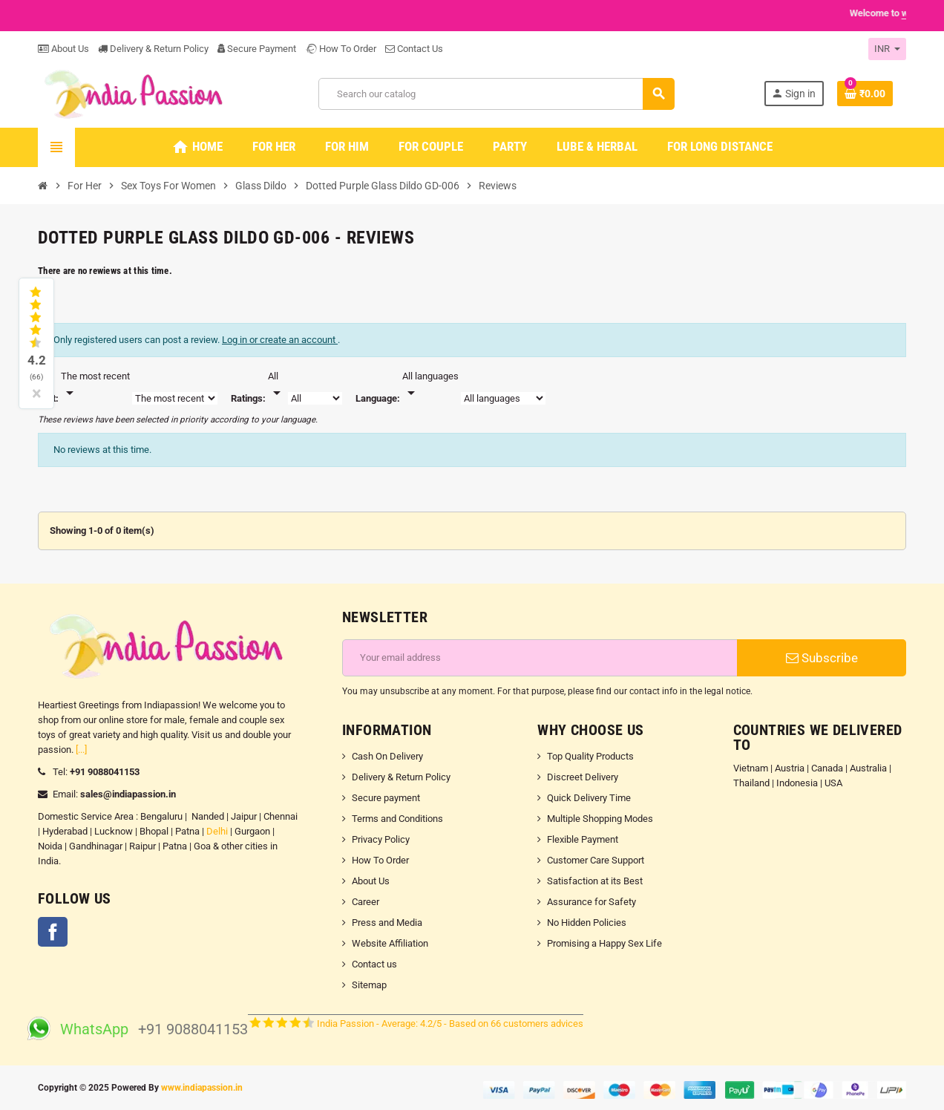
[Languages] (430, 385)
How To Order (340, 48)
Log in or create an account (280, 339)
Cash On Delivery (387, 756)
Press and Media (387, 922)
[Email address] (540, 657)
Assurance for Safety (591, 901)
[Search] (496, 94)
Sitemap (369, 984)
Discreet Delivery (582, 777)
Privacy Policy (381, 839)
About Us (63, 48)
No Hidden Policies (586, 922)
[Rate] (277, 385)
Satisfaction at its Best (595, 881)
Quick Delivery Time (589, 797)
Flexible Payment (582, 839)
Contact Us (414, 48)
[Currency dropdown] (887, 49)
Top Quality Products (590, 756)
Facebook (53, 932)
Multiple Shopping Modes (600, 818)
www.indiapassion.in (202, 1088)
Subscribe (822, 657)
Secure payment (386, 797)
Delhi (217, 831)
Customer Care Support (595, 860)
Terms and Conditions (397, 818)
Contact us (374, 964)
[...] (81, 749)
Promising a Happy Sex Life (604, 943)
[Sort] (95, 385)
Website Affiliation (390, 943)
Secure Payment (256, 48)
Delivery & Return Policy (153, 48)
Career (365, 901)
